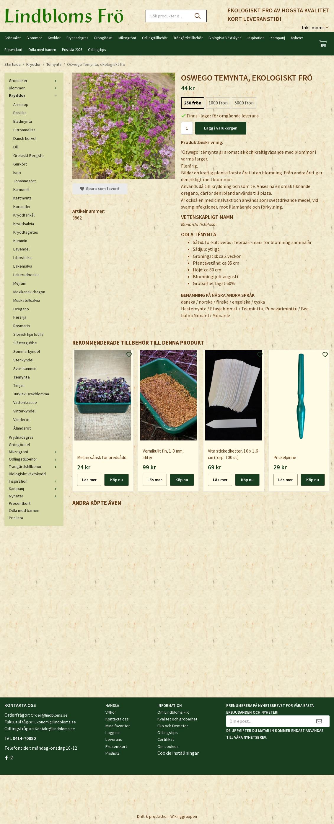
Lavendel (21, 249)
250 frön (192, 103)
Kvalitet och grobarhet (177, 719)
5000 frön (244, 103)
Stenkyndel (23, 360)
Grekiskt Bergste (28, 155)
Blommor (34, 37)
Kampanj (278, 37)
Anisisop (20, 104)
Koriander (22, 206)
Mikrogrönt (127, 37)
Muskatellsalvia (26, 300)
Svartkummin (24, 368)
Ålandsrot (22, 428)
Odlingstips (97, 49)
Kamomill (21, 189)
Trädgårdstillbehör (188, 37)
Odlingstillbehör (154, 37)
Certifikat (165, 739)
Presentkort (13, 49)
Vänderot (21, 419)
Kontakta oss (117, 719)
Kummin (20, 240)
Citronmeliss (24, 129)
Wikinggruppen (183, 816)
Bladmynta (22, 121)
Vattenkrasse (25, 402)
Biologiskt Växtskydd (225, 37)
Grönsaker (12, 37)
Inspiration (256, 37)
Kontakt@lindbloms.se (55, 728)
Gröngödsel (103, 37)
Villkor (110, 712)
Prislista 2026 (72, 49)
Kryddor (54, 37)
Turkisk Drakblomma (31, 394)
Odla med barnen (42, 49)
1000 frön (218, 103)
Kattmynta (22, 198)
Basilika (20, 112)
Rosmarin (21, 325)
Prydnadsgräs (77, 37)
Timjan (19, 385)
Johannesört (24, 181)
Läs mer (89, 479)
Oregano (21, 309)
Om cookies (168, 746)
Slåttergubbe (25, 342)
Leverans (113, 739)
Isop (17, 172)
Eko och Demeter (172, 725)
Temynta (21, 377)
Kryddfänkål (24, 215)
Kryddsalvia (23, 223)
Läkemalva (22, 266)
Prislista (16, 517)
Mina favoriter (117, 725)
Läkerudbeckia (26, 274)
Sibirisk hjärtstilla (28, 334)
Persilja (19, 317)
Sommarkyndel (26, 351)
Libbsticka (22, 257)
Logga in (112, 732)
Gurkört (20, 164)
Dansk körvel (24, 138)
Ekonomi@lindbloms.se (55, 722)
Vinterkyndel (24, 411)
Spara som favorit (100, 188)
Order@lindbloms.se (49, 715)
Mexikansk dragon (29, 291)
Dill (16, 147)
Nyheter (297, 37)
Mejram (19, 283)
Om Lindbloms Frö (173, 712)
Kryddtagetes (25, 232)
